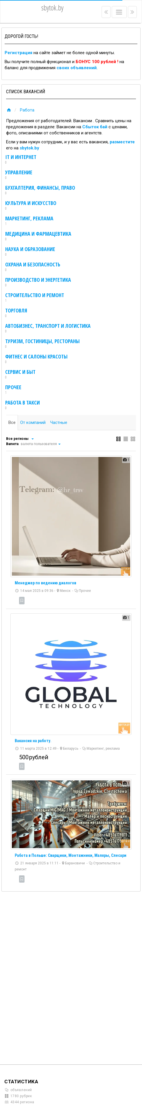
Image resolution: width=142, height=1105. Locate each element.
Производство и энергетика (38, 282)
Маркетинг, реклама (29, 220)
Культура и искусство (30, 205)
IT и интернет (20, 159)
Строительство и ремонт (34, 297)
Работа (27, 110)
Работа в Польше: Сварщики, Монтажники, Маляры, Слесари (70, 855)
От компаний (33, 422)
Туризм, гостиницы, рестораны (42, 343)
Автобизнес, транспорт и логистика (48, 328)
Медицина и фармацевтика (38, 236)
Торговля (16, 313)
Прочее (13, 389)
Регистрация (18, 52)
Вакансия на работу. (33, 740)
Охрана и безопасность (32, 266)
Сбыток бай (94, 126)
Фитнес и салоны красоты (36, 359)
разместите (122, 141)
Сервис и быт (20, 374)
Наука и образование (30, 251)
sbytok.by (29, 148)
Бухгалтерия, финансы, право (40, 190)
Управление (18, 174)
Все (12, 422)
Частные (58, 422)
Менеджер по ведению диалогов (45, 583)
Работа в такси (22, 405)
